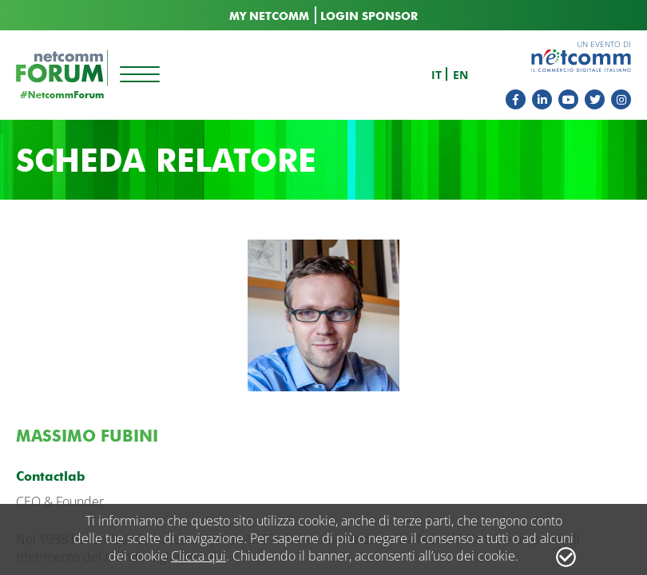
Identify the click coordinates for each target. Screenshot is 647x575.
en (460, 74)
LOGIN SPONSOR (369, 16)
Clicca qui (198, 556)
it (436, 74)
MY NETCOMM (269, 16)
